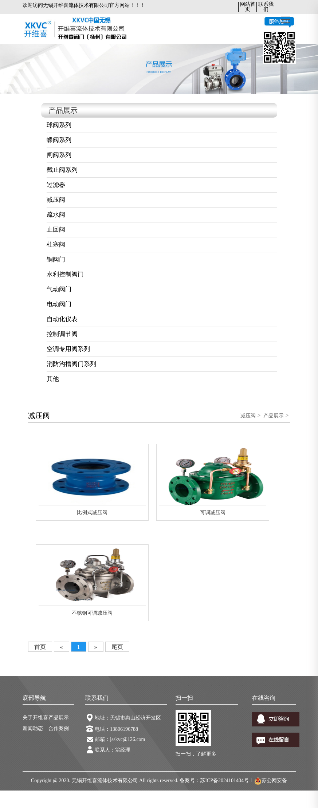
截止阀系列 (62, 169)
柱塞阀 (56, 244)
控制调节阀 (62, 334)
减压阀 (56, 199)
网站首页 (247, 6)
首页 (40, 647)
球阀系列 (59, 125)
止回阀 (56, 229)
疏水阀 (56, 214)
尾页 (117, 647)
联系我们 (266, 6)
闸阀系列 (59, 154)
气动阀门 (59, 289)
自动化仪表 (62, 319)
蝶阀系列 (59, 140)
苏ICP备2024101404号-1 (226, 780)
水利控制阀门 (65, 274)
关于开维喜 (35, 717)
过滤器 (56, 184)
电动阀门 (59, 304)
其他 (53, 378)
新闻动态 (33, 728)
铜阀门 (56, 259)
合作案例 (58, 728)
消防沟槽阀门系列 (71, 363)
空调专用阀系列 (68, 349)
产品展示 (273, 415)
